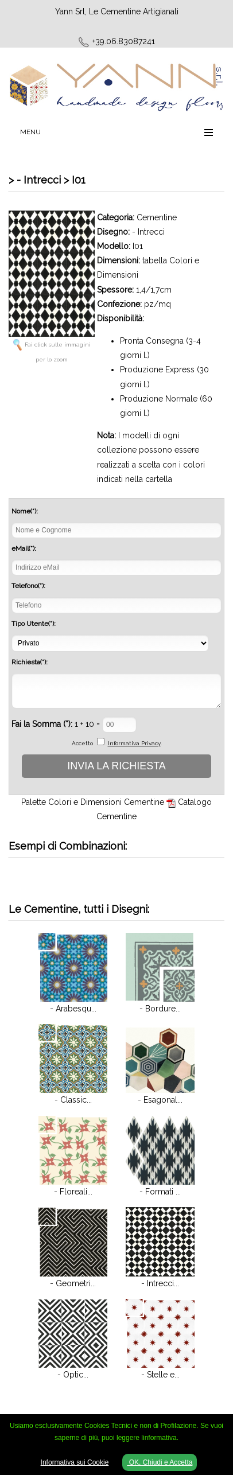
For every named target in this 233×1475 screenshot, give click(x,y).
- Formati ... (160, 1191)
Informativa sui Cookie (75, 1462)
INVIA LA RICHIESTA (116, 766)
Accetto (82, 743)
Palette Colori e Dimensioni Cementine (92, 802)
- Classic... (73, 1099)
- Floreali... (73, 1191)
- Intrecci (148, 231)
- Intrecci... (160, 1283)
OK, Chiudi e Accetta (159, 1462)
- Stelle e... (160, 1374)
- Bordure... (160, 1008)
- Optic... (72, 1374)
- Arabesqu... (73, 1008)
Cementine (157, 217)
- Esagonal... (160, 1099)
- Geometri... (73, 1283)
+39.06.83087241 (123, 41)
